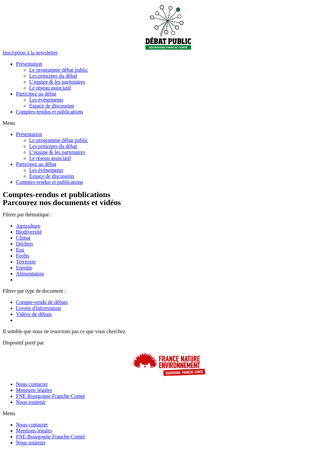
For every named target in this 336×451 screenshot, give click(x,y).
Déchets (24, 244)
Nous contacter (32, 384)
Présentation (29, 64)
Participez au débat (36, 94)
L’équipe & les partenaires (57, 82)
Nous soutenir (30, 402)
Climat (23, 238)
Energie (24, 267)
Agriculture (28, 226)
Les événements (46, 100)
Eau (20, 250)
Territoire (26, 261)
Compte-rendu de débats (42, 302)
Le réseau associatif (50, 88)
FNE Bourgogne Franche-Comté (50, 396)
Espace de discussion (51, 106)
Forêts (22, 256)
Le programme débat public (58, 70)
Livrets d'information (38, 308)
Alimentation (30, 273)
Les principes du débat (53, 76)
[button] (30, 52)
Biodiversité (29, 232)
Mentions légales (34, 390)
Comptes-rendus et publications (49, 111)
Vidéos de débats (34, 314)
